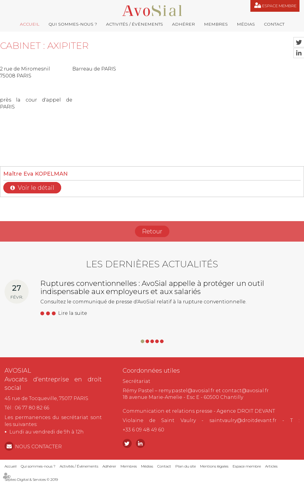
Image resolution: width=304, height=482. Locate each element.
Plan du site (185, 466)
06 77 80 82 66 (32, 408)
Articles (271, 466)
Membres (216, 24)
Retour (152, 231)
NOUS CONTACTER (38, 446)
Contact (274, 24)
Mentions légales (214, 466)
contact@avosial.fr (245, 390)
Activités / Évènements (134, 24)
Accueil (29, 24)
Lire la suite (72, 313)
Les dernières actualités (152, 264)
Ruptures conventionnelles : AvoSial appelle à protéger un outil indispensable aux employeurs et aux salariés (152, 287)
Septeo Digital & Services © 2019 (31, 479)
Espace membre (279, 5)
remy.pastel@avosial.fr (186, 390)
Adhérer (183, 24)
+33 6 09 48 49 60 (143, 430)
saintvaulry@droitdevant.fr (243, 420)
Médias (246, 24)
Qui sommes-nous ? (73, 24)
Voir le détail (36, 187)
